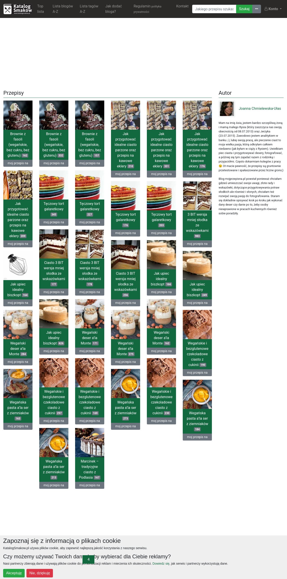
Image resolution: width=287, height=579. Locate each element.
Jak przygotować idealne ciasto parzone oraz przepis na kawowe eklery (126, 150)
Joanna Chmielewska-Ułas (250, 108)
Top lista (40, 9)
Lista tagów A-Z (89, 9)
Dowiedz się (160, 563)
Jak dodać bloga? (113, 9)
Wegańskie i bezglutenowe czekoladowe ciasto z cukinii (197, 354)
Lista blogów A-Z (63, 9)
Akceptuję (14, 573)
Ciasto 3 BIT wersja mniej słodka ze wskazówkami (54, 273)
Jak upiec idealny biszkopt (161, 278)
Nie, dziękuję (39, 573)
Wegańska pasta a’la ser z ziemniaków (18, 410)
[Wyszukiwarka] (214, 9)
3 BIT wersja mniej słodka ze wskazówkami (197, 225)
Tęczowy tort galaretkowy (53, 209)
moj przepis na (18, 163)
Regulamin (147, 8)
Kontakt (182, 6)
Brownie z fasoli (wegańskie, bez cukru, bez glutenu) (18, 145)
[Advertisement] (143, 53)
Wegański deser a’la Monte (90, 337)
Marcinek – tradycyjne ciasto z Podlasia (89, 469)
